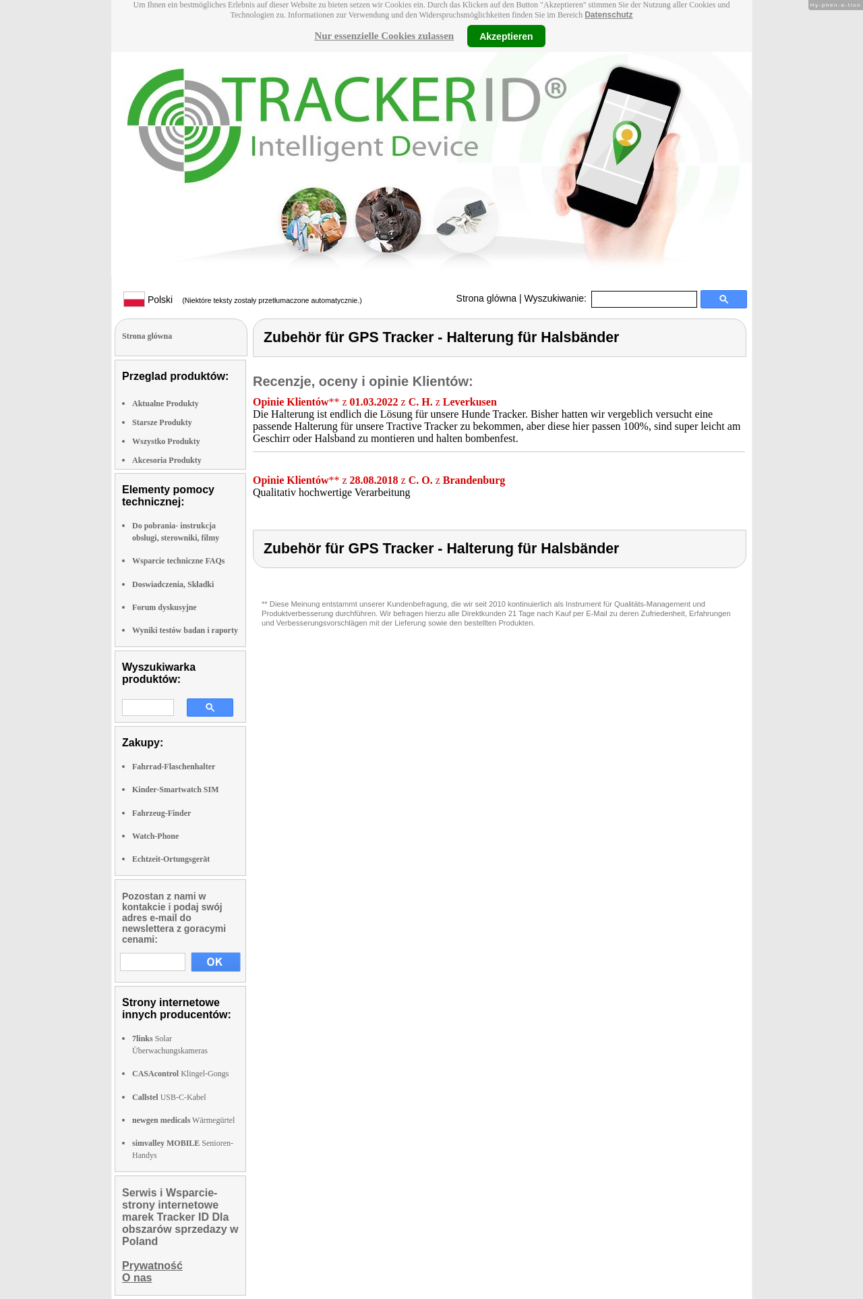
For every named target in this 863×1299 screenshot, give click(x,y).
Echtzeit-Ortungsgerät (171, 859)
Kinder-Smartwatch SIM (175, 789)
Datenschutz (608, 15)
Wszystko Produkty (166, 441)
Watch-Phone (155, 836)
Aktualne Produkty (165, 403)
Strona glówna (486, 298)
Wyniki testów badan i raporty (185, 630)
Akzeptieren (506, 35)
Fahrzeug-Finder (161, 813)
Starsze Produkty (162, 422)
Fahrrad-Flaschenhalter (173, 766)
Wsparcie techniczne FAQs (178, 560)
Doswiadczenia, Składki (173, 584)
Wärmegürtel (183, 1120)
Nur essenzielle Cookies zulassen (384, 35)
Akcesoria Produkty (167, 460)
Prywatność (152, 1265)
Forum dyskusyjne (164, 607)
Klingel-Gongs (180, 1073)
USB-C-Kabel (169, 1097)
